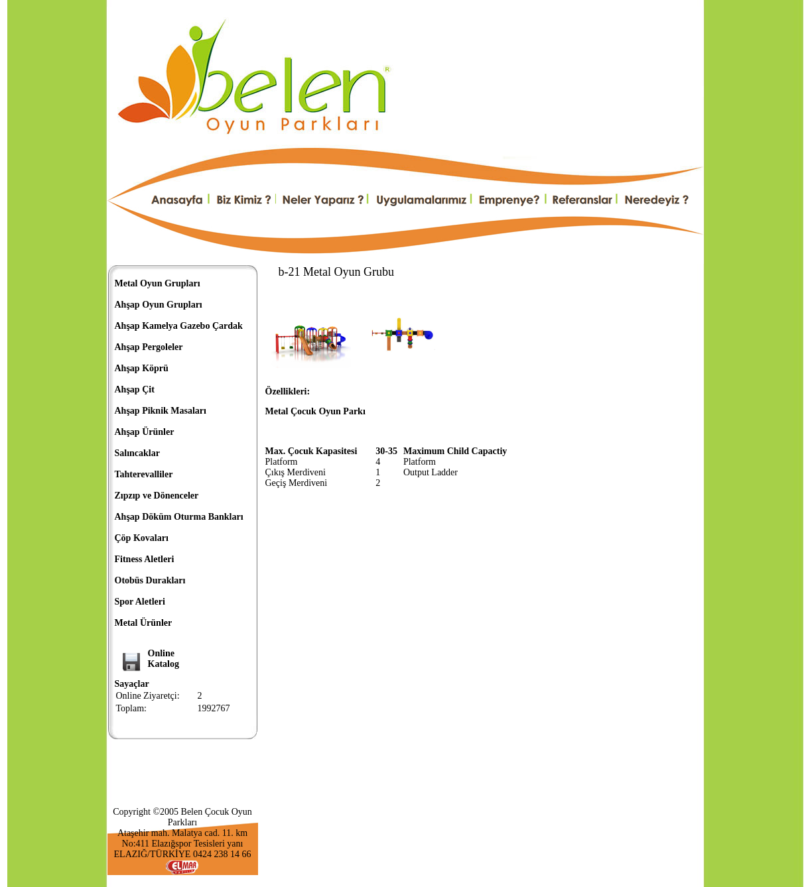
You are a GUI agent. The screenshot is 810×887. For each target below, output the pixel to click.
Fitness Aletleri (144, 559)
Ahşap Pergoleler (149, 347)
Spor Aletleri (140, 602)
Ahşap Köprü (142, 368)
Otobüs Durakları (150, 580)
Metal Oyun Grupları (157, 283)
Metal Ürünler (143, 623)
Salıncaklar (137, 453)
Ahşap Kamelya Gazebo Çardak (179, 326)
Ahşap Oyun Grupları (158, 305)
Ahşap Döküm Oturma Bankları (179, 517)
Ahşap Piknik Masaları (160, 411)
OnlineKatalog (163, 658)
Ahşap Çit (135, 389)
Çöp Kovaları (142, 538)
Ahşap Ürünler (144, 432)
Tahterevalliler (144, 474)
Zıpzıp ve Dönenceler (157, 496)
